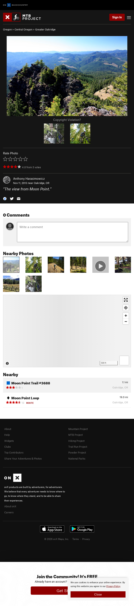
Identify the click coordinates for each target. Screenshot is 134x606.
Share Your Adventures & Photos (23, 458)
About (7, 429)
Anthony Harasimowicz (29, 178)
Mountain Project (78, 429)
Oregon (7, 29)
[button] (5, 198)
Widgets (9, 440)
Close (98, 594)
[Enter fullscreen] (126, 300)
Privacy (86, 539)
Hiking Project (76, 440)
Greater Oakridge (45, 29)
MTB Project (75, 434)
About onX (10, 506)
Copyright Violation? (67, 119)
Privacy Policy (113, 586)
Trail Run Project (77, 446)
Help (7, 434)
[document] (98, 589)
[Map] (67, 331)
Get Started (67, 590)
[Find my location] (126, 308)
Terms (75, 539)
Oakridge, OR (41, 183)
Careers (9, 512)
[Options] (124, 360)
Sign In (117, 17)
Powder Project (77, 452)
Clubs (7, 446)
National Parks (76, 458)
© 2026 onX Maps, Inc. (56, 539)
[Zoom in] (126, 316)
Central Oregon (23, 29)
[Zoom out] (126, 321)
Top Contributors (13, 452)
